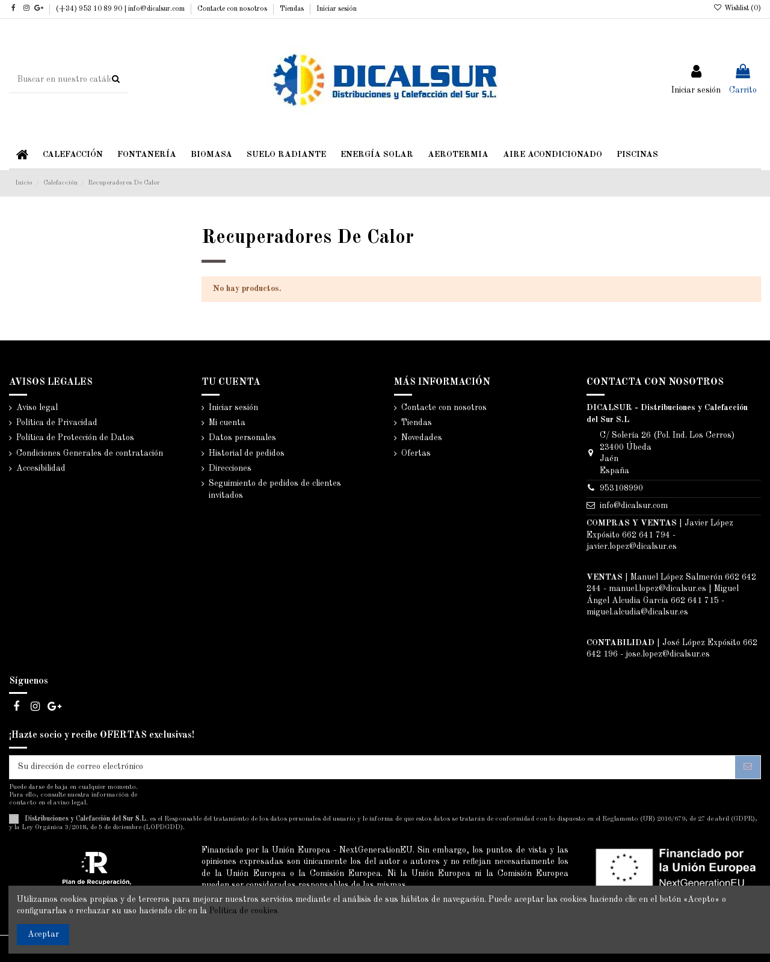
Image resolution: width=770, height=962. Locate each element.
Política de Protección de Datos (75, 438)
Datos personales (242, 438)
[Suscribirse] (747, 767)
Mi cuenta (227, 422)
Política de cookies (243, 911)
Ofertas (416, 453)
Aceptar (43, 934)
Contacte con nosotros (233, 9)
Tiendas (293, 9)
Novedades (421, 438)
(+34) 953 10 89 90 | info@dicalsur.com (121, 9)
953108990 (621, 488)
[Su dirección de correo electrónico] (372, 767)
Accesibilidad (41, 468)
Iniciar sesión (336, 9)
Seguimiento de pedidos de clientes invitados (275, 489)
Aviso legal (37, 407)
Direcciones (230, 468)
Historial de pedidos (247, 453)
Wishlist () (737, 8)
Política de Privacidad (56, 422)
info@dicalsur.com (634, 505)
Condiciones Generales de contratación (89, 453)
